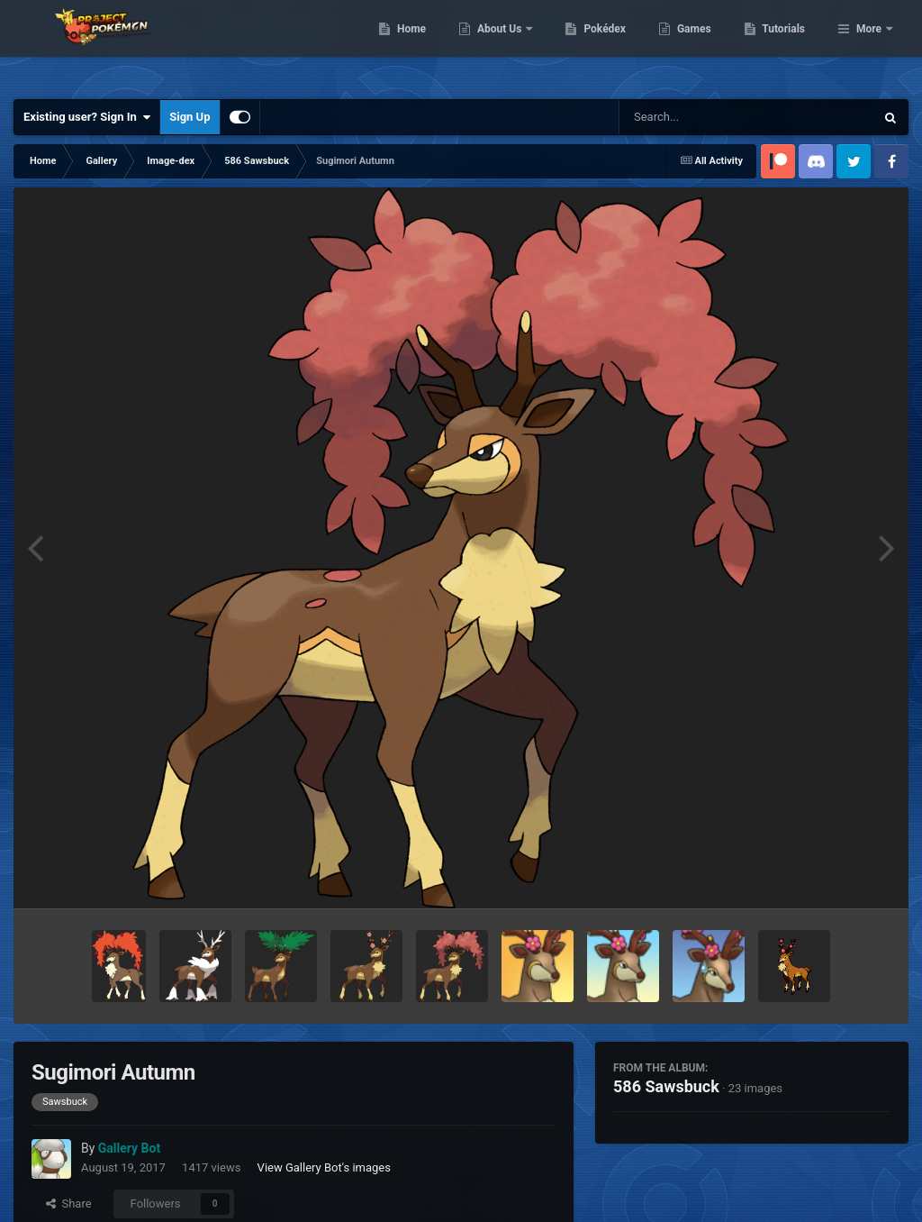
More (869, 45)
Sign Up (189, 116)
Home (504, 45)
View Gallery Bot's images (324, 1167)
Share (69, 1203)
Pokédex (697, 45)
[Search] (701, 117)
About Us (593, 45)
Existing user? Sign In (86, 117)
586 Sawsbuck (666, 1086)
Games (786, 45)
